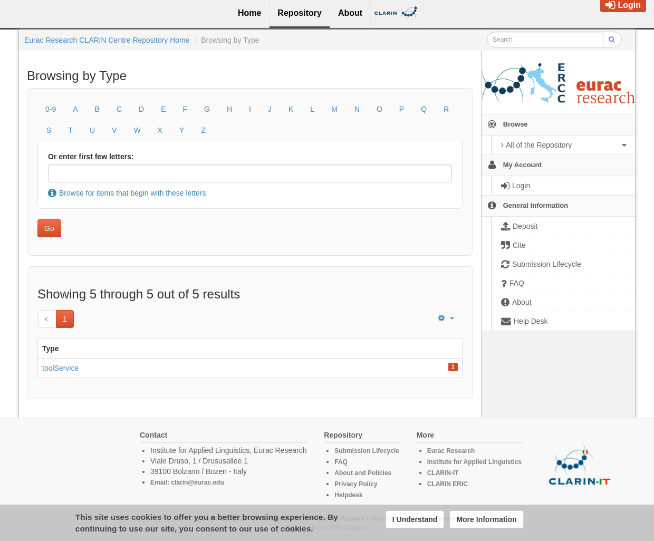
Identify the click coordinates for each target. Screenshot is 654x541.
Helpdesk (348, 495)
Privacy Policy (355, 484)
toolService (60, 368)
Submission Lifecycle (366, 451)
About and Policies (362, 473)
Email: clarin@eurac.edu (187, 482)
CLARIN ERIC (447, 484)
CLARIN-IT (443, 473)
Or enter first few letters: (91, 156)
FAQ (341, 462)
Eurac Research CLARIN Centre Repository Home (107, 40)
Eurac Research (451, 451)
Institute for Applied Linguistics (474, 462)
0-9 (50, 109)
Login (623, 5)
